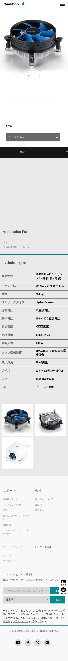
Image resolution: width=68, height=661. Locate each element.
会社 (38, 490)
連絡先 (38, 505)
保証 (5, 510)
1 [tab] (28, 75)
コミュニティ (12, 547)
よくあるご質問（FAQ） (14, 505)
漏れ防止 (7, 525)
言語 (57, 600)
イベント (7, 555)
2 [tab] (34, 75)
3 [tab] (39, 75)
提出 (57, 591)
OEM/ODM (43, 547)
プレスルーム (9, 561)
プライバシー (20, 621)
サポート (9, 490)
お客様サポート (10, 499)
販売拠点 (39, 510)
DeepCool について (44, 499)
